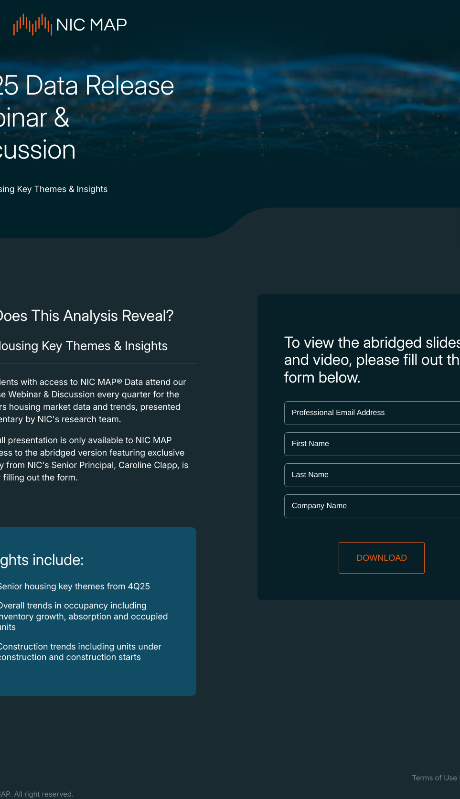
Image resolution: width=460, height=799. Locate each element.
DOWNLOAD (381, 558)
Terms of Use (434, 777)
